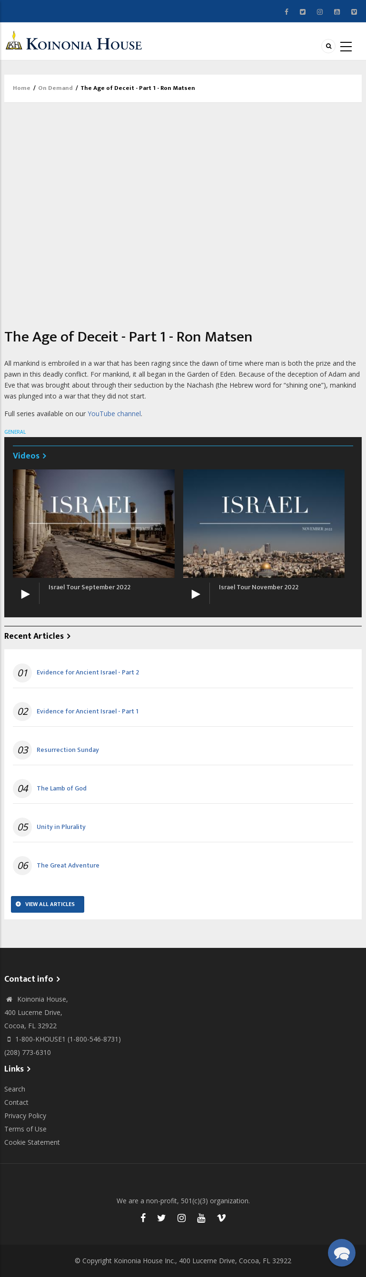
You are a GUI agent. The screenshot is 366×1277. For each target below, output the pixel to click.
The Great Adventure (68, 865)
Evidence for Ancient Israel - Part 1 (87, 711)
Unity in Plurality (61, 827)
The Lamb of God (62, 788)
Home (21, 88)
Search (14, 1088)
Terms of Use (25, 1128)
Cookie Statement (32, 1142)
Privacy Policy (25, 1115)
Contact (16, 1102)
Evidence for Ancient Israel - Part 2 (88, 672)
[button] (342, 1253)
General (15, 432)
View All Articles (50, 904)
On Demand (55, 88)
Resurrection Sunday (68, 750)
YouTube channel (114, 413)
